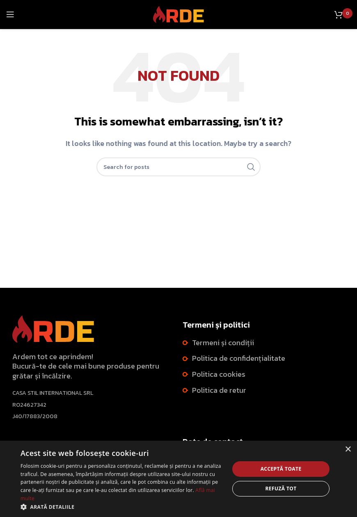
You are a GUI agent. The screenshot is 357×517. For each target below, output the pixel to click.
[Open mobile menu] (10, 14)
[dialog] (178, 479)
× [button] (348, 449)
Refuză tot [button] (281, 488)
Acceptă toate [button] (281, 468)
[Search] (178, 166)
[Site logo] (178, 13)
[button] (122, 507)
